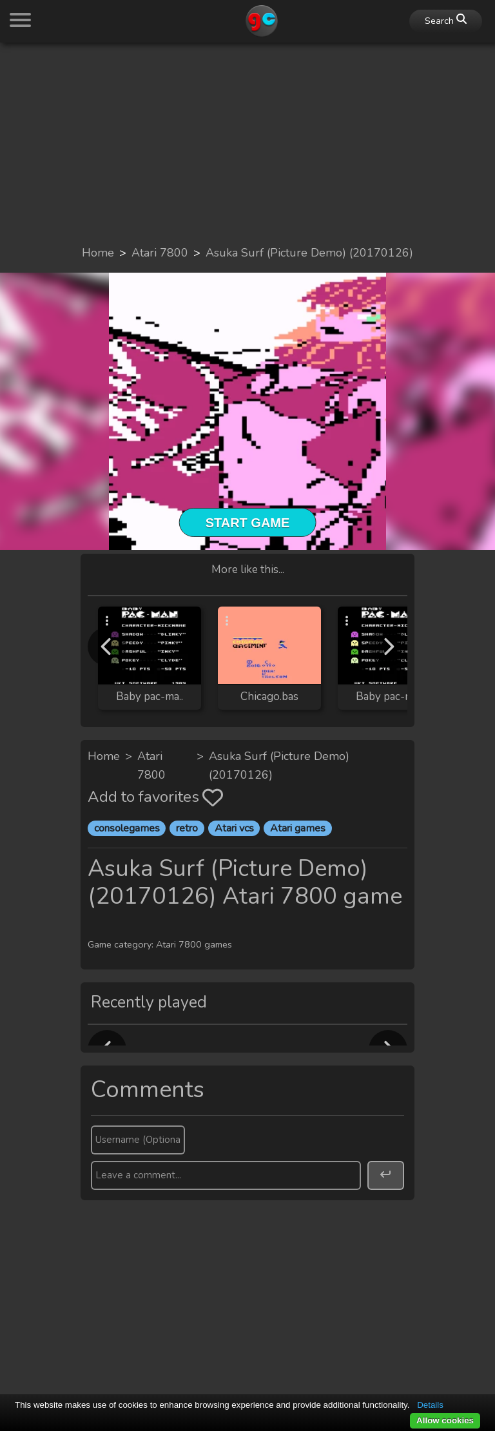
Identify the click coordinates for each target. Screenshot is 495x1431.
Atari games (297, 828)
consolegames (127, 828)
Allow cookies (445, 1420)
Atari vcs (234, 828)
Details (430, 1405)
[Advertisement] (247, 143)
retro (187, 828)
